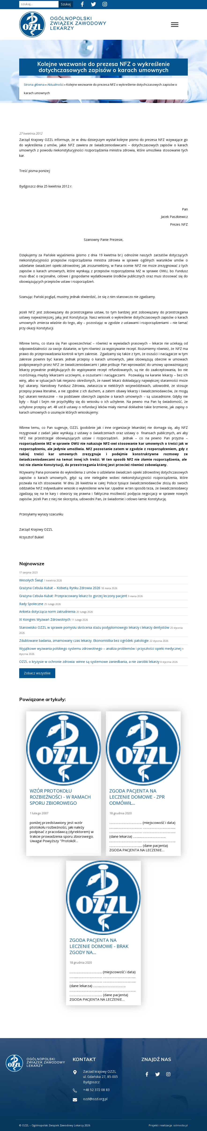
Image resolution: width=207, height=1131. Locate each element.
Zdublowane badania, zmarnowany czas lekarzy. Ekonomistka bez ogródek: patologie (84, 640)
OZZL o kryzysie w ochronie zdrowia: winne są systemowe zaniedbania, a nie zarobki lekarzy (89, 661)
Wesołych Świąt (31, 580)
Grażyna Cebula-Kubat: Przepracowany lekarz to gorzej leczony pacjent (73, 596)
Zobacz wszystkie (37, 673)
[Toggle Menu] (174, 24)
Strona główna (34, 84)
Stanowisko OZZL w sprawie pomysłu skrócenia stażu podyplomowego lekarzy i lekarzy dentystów (94, 627)
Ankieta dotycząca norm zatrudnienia (47, 611)
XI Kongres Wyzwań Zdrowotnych (44, 619)
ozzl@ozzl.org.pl (95, 1099)
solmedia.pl (180, 1125)
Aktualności (55, 84)
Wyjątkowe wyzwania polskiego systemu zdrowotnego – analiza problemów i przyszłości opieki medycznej (100, 648)
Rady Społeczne (31, 604)
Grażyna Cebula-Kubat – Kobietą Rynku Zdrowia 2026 (59, 588)
